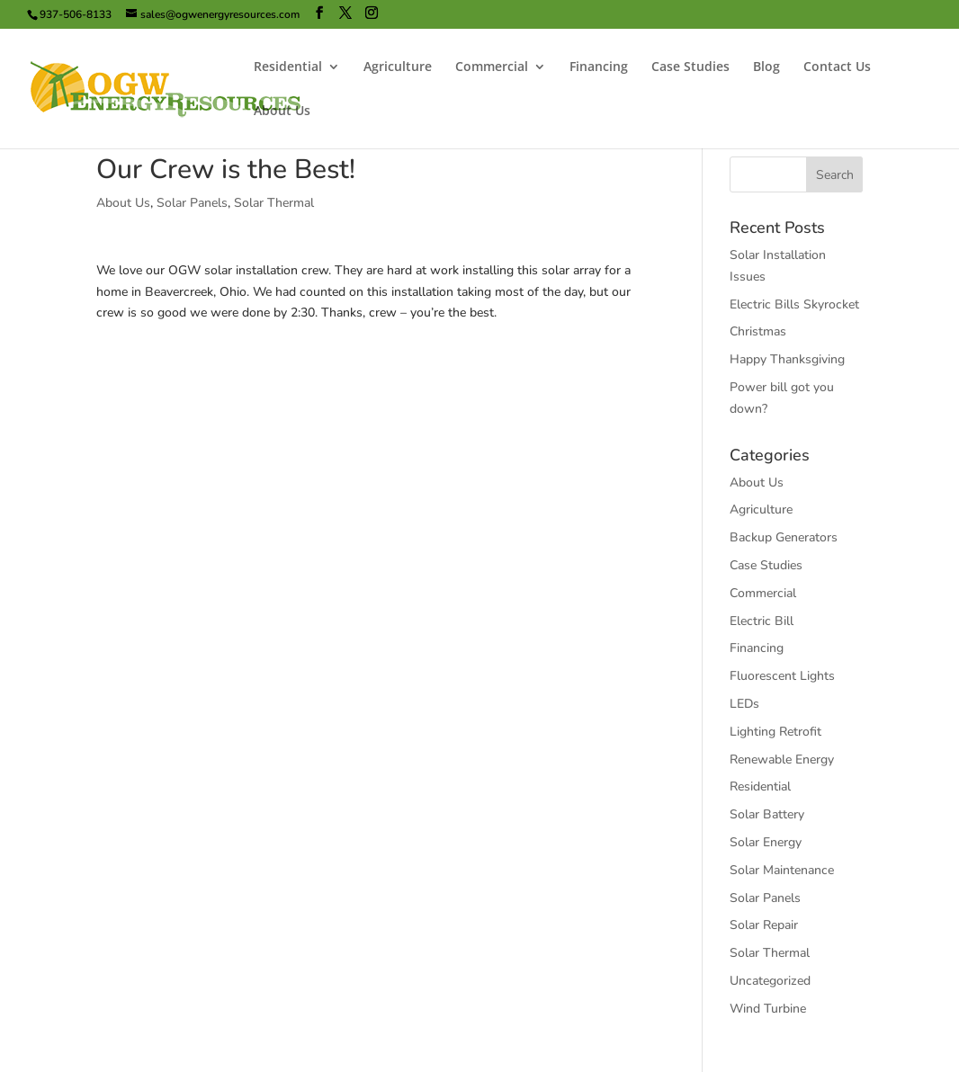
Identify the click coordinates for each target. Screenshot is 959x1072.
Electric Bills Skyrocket (794, 304)
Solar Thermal (274, 202)
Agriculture (397, 67)
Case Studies (690, 67)
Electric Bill (761, 621)
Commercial (491, 67)
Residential (288, 67)
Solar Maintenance (782, 870)
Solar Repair (764, 925)
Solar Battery (767, 814)
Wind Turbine (768, 1008)
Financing (598, 67)
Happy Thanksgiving (787, 359)
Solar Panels (192, 202)
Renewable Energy (782, 759)
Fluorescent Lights (782, 675)
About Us (282, 111)
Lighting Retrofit (775, 731)
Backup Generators (784, 537)
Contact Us (837, 67)
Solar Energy (766, 842)
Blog (766, 67)
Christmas (758, 331)
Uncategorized (770, 980)
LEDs (744, 703)
